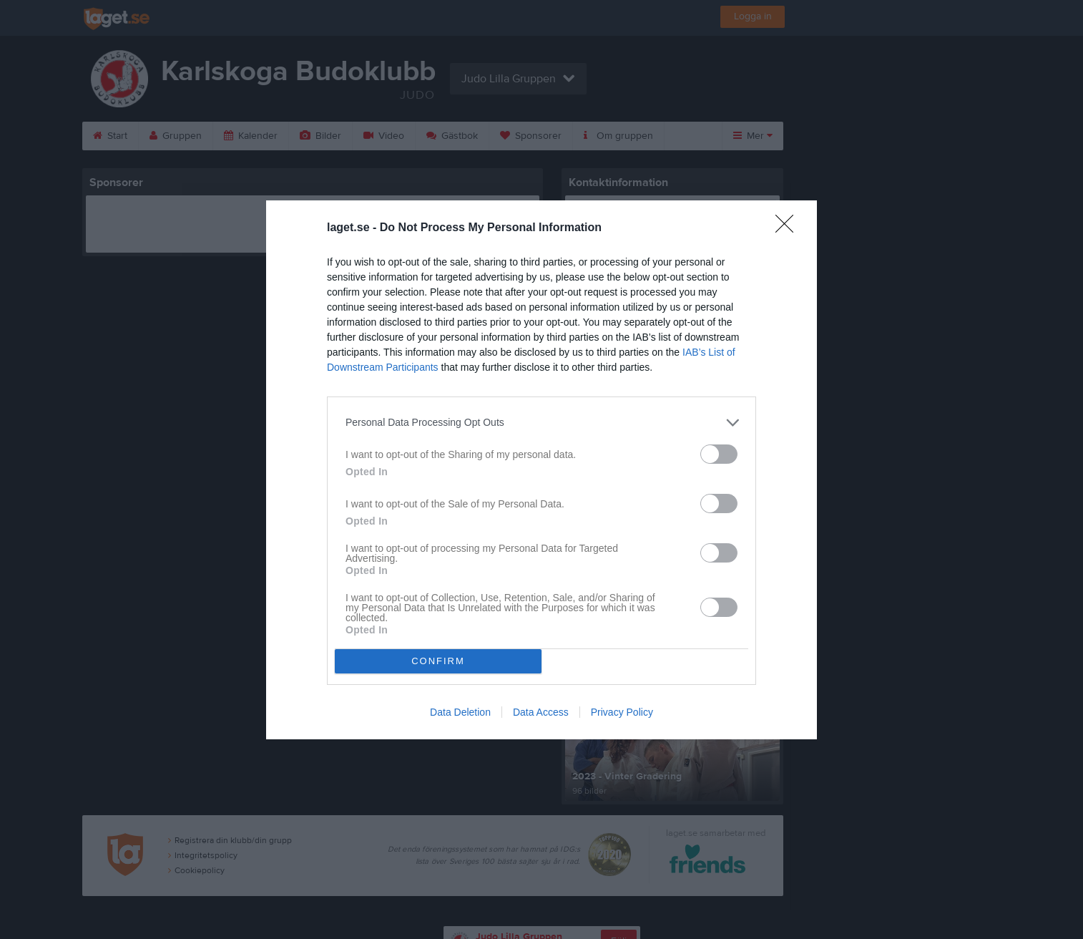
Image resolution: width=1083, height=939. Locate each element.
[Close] (789, 228)
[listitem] (541, 422)
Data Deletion (460, 712)
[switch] (718, 454)
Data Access (541, 712)
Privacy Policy (622, 712)
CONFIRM (438, 661)
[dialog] (541, 469)
